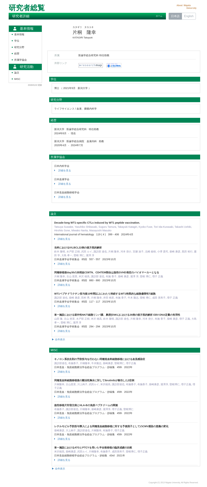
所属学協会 (20, 60)
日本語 (175, 16)
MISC (17, 79)
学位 (16, 40)
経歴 (16, 53)
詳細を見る (62, 170)
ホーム (159, 16)
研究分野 (19, 47)
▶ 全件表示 (58, 339)
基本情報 (19, 34)
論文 (16, 72)
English (188, 16)
